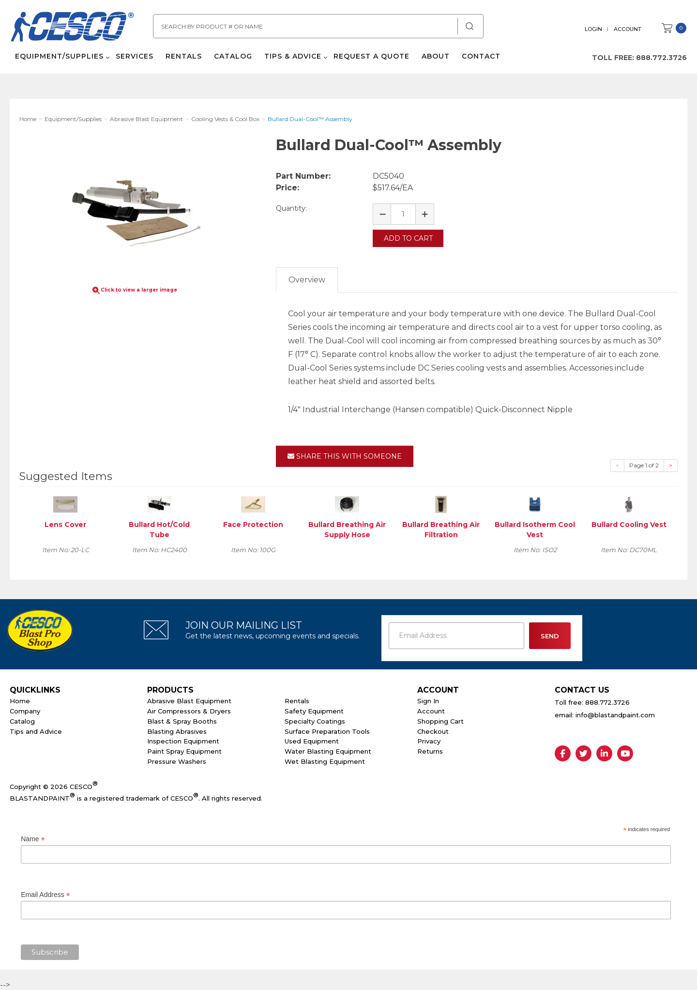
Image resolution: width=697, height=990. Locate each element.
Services (134, 58)
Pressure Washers (176, 760)
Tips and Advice (36, 730)
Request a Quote (371, 58)
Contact (480, 58)
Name (33, 838)
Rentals (183, 58)
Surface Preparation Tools (327, 730)
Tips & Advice (292, 58)
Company (25, 710)
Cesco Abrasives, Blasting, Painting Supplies (73, 28)
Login (594, 29)
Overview (306, 278)
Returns (430, 751)
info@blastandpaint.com (615, 714)
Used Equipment (312, 740)
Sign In (428, 700)
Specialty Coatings (315, 720)
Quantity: (291, 208)
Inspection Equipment (183, 740)
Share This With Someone (345, 455)
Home (20, 700)
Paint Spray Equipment (184, 751)
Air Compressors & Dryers (189, 710)
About (435, 58)
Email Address (45, 893)
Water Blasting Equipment (328, 751)
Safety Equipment (314, 710)
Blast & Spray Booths (182, 720)
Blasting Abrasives (177, 730)
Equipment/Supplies (59, 58)
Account (628, 29)
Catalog (232, 58)
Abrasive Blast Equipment (189, 700)
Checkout (433, 730)
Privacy (428, 740)
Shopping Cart (440, 720)
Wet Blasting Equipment (325, 760)
